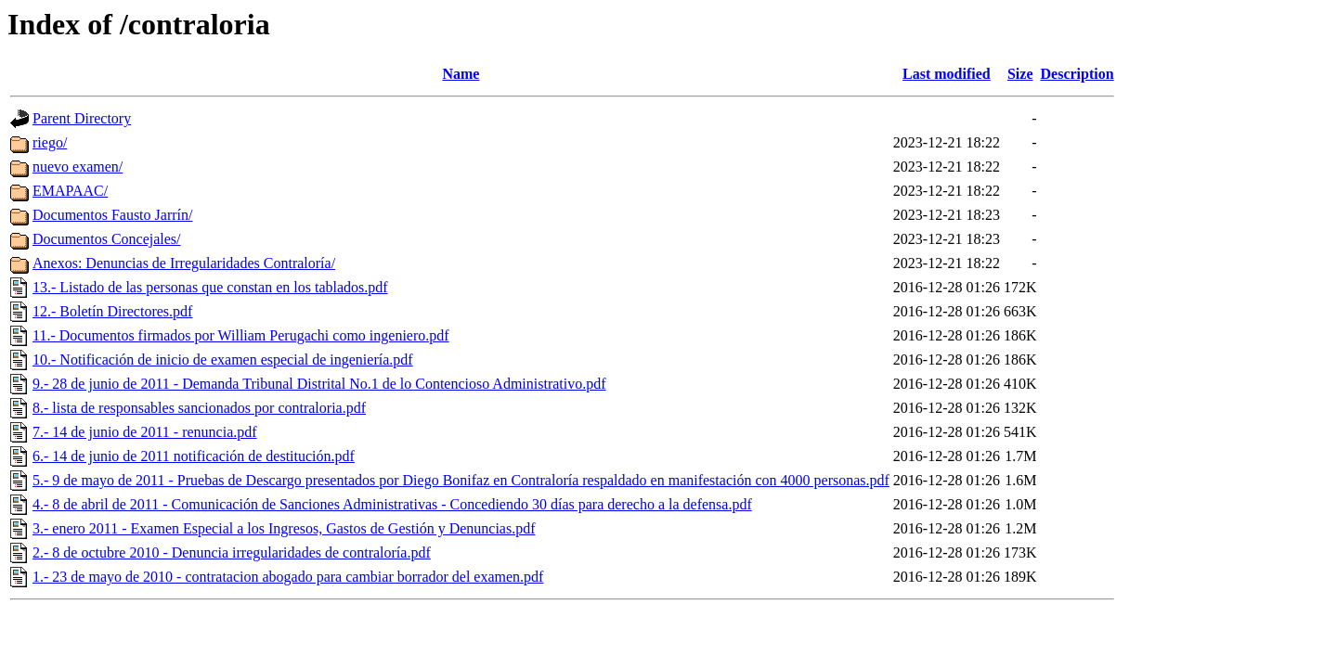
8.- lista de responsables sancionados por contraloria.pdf (199, 408)
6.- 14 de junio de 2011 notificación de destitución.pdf (193, 456)
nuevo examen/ (77, 166)
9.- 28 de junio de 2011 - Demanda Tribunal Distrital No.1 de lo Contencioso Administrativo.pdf (319, 384)
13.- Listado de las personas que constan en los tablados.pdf (210, 287)
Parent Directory (81, 118)
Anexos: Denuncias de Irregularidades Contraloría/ (183, 263)
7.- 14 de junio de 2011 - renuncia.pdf (144, 432)
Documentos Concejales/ (106, 239)
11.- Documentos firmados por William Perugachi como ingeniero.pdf (240, 335)
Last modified (946, 74)
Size (1020, 74)
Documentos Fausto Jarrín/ (112, 215)
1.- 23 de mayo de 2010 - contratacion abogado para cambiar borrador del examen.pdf (287, 576)
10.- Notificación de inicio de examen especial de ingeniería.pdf (222, 359)
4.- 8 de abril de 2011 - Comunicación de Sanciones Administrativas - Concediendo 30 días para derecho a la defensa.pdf (392, 504)
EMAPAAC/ (70, 191)
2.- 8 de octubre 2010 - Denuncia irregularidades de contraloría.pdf (231, 552)
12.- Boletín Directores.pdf (112, 311)
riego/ (49, 142)
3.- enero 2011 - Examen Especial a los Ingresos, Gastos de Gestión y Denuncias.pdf (283, 528)
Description (1077, 74)
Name (460, 74)
